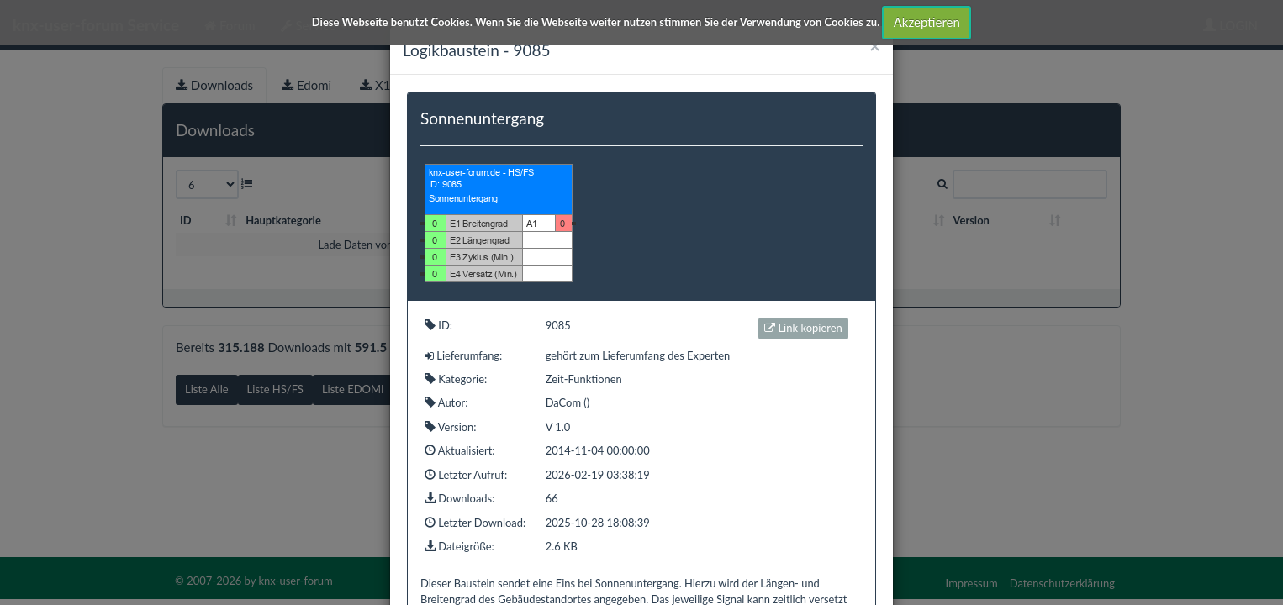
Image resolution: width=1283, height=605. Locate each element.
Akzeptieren (927, 21)
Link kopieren (803, 327)
